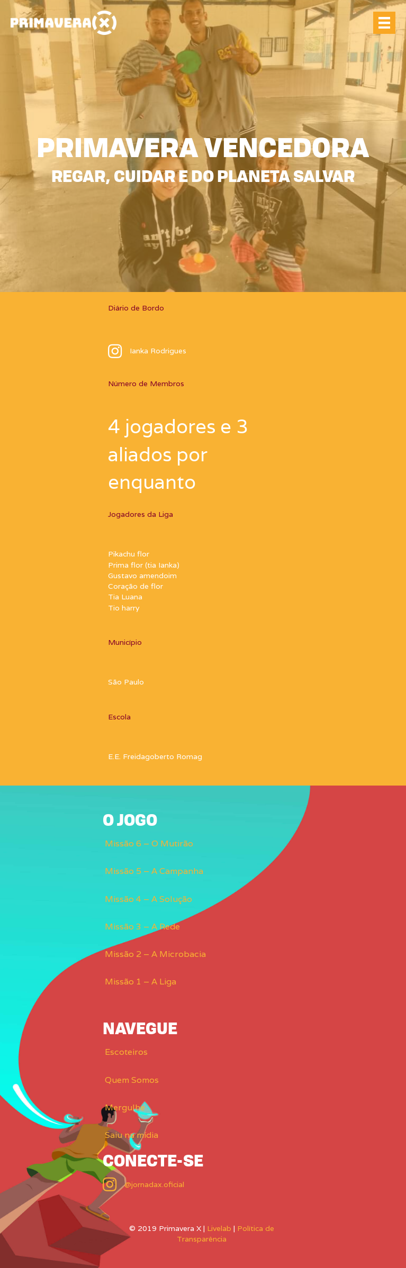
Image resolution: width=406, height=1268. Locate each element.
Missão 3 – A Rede (142, 926)
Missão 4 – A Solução (148, 899)
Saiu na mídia (131, 1135)
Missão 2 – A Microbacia (155, 954)
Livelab (219, 1228)
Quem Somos (132, 1079)
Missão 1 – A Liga (140, 981)
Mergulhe (125, 1107)
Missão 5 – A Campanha (154, 871)
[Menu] (384, 23)
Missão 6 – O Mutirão (149, 843)
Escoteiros (126, 1051)
